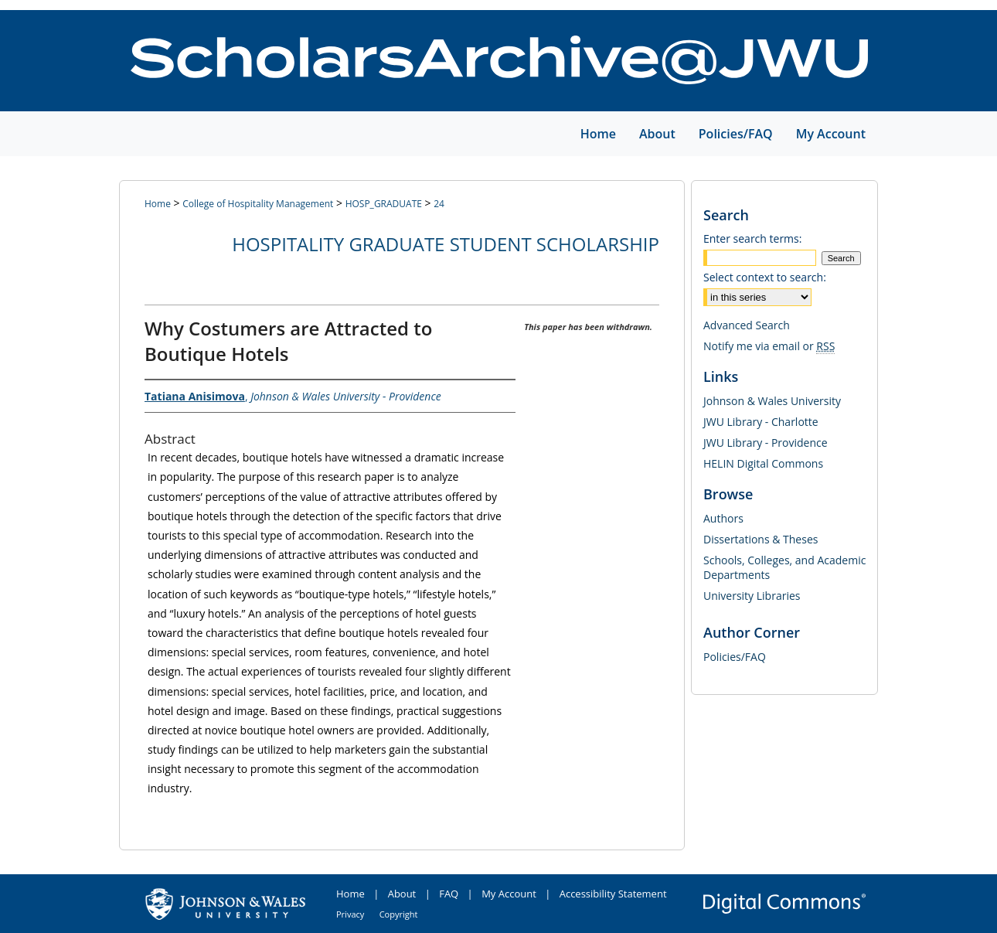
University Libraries (751, 595)
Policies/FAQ (734, 656)
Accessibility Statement (613, 894)
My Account (508, 894)
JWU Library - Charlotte (760, 421)
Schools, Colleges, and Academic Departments (784, 567)
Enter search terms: (752, 238)
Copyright (398, 914)
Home (158, 203)
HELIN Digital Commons (763, 463)
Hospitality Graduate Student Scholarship (445, 244)
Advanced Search (746, 325)
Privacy (350, 914)
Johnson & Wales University (772, 400)
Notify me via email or (769, 346)
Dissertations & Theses (760, 539)
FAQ (448, 894)
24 (439, 203)
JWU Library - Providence (765, 442)
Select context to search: (764, 277)
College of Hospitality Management (257, 203)
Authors (723, 518)
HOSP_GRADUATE (383, 203)
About (402, 894)
